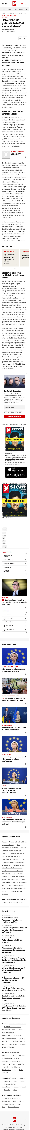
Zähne (15, 1090)
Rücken (16, 1087)
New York (12, 1064)
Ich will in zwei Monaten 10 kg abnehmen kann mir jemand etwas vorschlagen (13, 876)
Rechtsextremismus (8, 1104)
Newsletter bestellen (14, 416)
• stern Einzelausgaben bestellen (15, 457)
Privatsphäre (18, 411)
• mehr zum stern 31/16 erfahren (15, 455)
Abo (22, 3)
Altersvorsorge (14, 1052)
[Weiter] (26, 9)
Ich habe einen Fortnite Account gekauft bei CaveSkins (13, 862)
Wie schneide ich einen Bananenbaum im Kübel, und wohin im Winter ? (14, 888)
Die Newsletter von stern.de (17, 1024)
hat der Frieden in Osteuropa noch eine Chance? (14, 850)
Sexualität (7, 1090)
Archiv (20, 1030)
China (13, 1055)
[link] (26, 3)
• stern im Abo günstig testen (14, 459)
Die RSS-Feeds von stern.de (12, 1027)
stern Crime (13, 1044)
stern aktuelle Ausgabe (9, 1038)
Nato (4, 543)
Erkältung (7, 1081)
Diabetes (22, 1078)
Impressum (5, 1125)
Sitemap (18, 1035)
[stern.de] (14, 3)
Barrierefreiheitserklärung (17, 1125)
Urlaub (6, 1067)
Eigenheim (22, 1055)
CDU (4, 538)
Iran (16, 9)
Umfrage (15, 1098)
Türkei (4, 540)
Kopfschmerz (6, 1087)
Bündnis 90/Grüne (13, 1107)
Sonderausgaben (18, 1041)
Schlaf (24, 1087)
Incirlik (14, 224)
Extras (9, 9)
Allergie (14, 1078)
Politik (3, 13)
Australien (5, 1055)
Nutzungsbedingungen (16, 412)
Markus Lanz (22, 9)
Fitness (22, 1081)
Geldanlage (5, 1061)
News (3, 9)
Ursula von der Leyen (4, 529)
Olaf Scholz (5, 1098)
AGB (21, 1127)
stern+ (4, 1044)
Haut (15, 1081)
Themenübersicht (7, 1035)
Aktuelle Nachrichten (8, 1030)
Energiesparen (8, 1058)
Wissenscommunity (8, 1032)
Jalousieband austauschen (10, 859)
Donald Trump (4, 546)
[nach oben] (25, 1119)
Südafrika (21, 1064)
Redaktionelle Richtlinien (11, 1127)
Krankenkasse (16, 1061)
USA (14, 1101)
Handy (4, 533)
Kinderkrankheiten (10, 1084)
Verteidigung (6, 1101)
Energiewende (17, 1095)
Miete (3, 1064)
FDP (20, 1101)
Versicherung (16, 1067)
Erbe (17, 1058)
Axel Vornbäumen (9, 29)
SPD (19, 1104)
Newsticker (7, 911)
